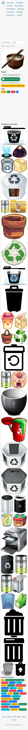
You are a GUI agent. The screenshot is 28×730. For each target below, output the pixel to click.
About (24, 717)
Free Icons (21, 9)
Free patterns (10, 15)
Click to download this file (10, 79)
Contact (14, 720)
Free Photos (19, 3)
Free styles (20, 12)
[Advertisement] (14, 29)
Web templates (11, 9)
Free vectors (10, 3)
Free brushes (10, 12)
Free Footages (19, 6)
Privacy (19, 717)
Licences (9, 717)
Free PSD (19, 15)
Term (14, 717)
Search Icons (6, 42)
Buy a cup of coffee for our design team (13, 86)
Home (3, 46)
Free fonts (9, 6)
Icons (7, 46)
